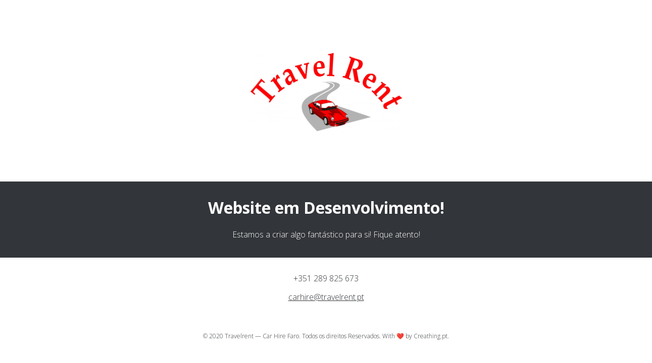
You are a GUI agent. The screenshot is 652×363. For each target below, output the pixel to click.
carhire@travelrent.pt (326, 296)
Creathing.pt (430, 336)
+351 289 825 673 (326, 278)
